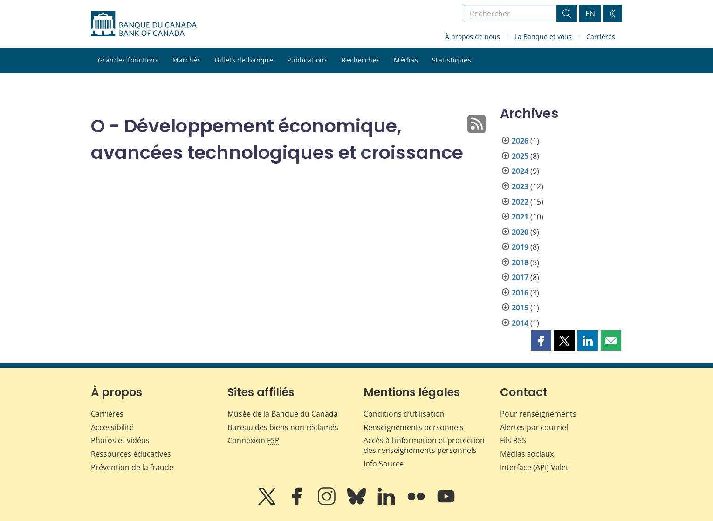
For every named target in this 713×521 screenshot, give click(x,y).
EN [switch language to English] (590, 13)
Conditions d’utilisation (404, 414)
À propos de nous (472, 36)
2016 (520, 293)
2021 (520, 217)
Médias (406, 59)
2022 (520, 202)
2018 (520, 262)
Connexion (253, 440)
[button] (541, 340)
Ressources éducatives (131, 454)
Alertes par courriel (534, 427)
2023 (520, 186)
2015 (520, 307)
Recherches (361, 59)
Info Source (383, 464)
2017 (520, 277)
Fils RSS (513, 440)
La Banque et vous (543, 36)
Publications (307, 59)
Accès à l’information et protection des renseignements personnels (424, 445)
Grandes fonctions (128, 59)
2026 (520, 141)
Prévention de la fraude (132, 467)
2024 (520, 171)
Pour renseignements (538, 414)
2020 (520, 232)
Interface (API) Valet (534, 467)
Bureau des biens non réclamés (282, 427)
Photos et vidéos (120, 440)
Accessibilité (112, 427)
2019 (520, 247)
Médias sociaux (527, 454)
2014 (520, 323)
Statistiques (451, 59)
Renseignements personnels (413, 427)
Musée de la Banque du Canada (282, 414)
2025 (520, 156)
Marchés (186, 59)
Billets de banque (244, 59)
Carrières (600, 36)
